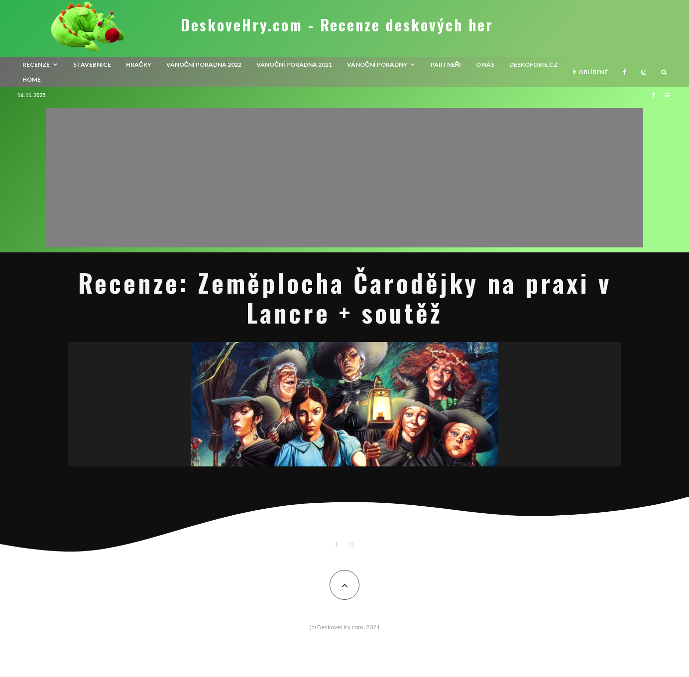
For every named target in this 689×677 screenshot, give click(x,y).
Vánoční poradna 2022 (204, 64)
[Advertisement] (344, 177)
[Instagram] (644, 72)
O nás (485, 64)
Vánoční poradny (377, 64)
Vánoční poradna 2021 (294, 64)
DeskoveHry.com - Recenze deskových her (337, 24)
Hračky (138, 64)
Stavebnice (92, 64)
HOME (31, 79)
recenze (36, 64)
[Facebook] (624, 72)
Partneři (446, 64)
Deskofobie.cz (533, 64)
